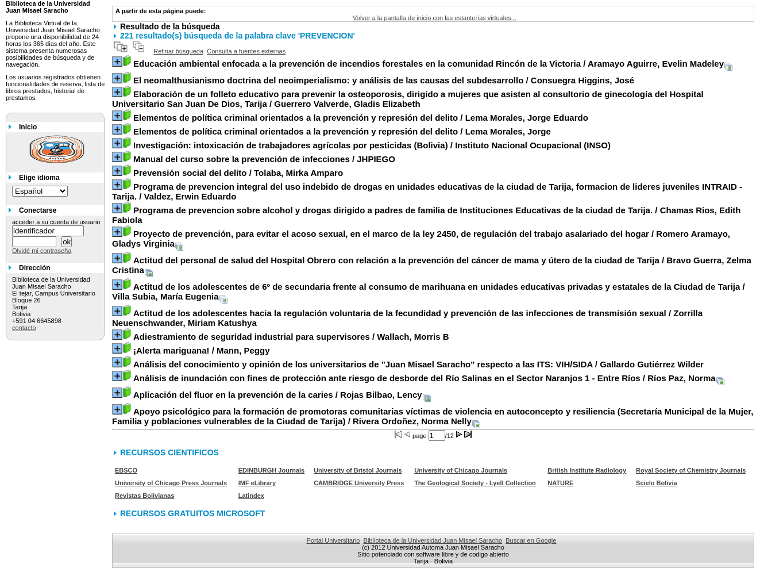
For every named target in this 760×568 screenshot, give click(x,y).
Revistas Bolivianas (144, 495)
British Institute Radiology (586, 470)
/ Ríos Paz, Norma (424, 378)
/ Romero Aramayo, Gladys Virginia (421, 238)
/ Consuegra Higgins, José (383, 80)
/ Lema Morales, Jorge (342, 131)
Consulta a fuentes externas (246, 51)
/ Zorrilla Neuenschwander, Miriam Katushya (407, 318)
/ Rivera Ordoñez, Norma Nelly (432, 416)
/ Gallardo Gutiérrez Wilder (418, 364)
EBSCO (126, 470)
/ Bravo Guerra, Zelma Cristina (431, 265)
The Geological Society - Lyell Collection (475, 482)
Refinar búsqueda (178, 51)
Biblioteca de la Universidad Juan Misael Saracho (433, 540)
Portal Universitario (333, 540)
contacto (24, 327)
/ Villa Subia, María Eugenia (428, 291)
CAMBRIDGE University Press (359, 482)
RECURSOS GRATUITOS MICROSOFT (192, 513)
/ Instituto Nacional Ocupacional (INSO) (372, 145)
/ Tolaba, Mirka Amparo (238, 173)
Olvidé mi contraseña (41, 250)
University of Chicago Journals (460, 470)
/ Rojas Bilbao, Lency (277, 395)
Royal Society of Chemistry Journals (691, 470)
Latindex (251, 495)
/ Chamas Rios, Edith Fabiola (426, 215)
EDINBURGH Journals (271, 470)
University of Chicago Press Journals (171, 482)
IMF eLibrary (257, 482)
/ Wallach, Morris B (291, 336)
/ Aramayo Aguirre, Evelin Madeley (428, 63)
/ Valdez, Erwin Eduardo (427, 191)
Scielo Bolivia (656, 482)
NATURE (560, 482)
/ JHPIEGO (264, 159)
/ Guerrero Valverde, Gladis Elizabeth (408, 99)
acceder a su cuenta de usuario (56, 221)
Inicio (28, 127)
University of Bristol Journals (358, 470)
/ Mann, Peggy (201, 350)
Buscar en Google (531, 540)
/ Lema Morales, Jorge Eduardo (360, 117)
